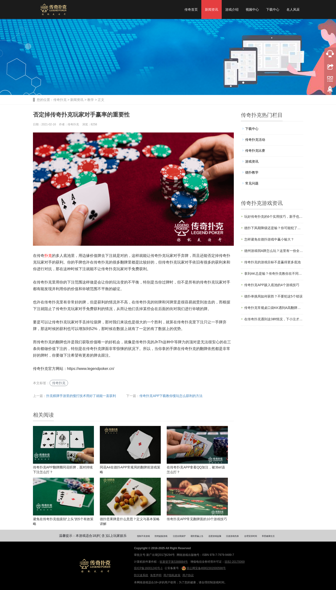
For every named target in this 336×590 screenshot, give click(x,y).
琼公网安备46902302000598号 (204, 568)
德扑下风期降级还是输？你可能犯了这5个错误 (273, 228)
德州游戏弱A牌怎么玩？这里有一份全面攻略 (273, 251)
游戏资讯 (251, 161)
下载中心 (272, 9)
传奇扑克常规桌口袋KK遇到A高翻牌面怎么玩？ (273, 308)
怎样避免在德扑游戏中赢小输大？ (269, 239)
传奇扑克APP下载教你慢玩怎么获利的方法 (171, 396)
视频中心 (252, 9)
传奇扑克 (60, 100)
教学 (90, 100)
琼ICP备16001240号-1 (148, 568)
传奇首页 (191, 9)
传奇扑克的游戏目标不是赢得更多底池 (272, 262)
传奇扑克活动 (255, 140)
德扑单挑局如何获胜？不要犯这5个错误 (273, 296)
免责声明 (155, 575)
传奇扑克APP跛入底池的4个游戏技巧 (271, 285)
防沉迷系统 (141, 575)
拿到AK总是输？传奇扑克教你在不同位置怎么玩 (273, 273)
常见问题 (251, 183)
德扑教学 (251, 172)
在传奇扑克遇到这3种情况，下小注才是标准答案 (273, 319)
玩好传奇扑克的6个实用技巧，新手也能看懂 (273, 216)
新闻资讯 (211, 9)
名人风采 (293, 9)
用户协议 (188, 575)
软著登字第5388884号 (174, 561)
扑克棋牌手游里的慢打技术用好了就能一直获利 (81, 396)
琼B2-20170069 (234, 561)
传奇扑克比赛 (255, 150)
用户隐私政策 (171, 575)
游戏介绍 (232, 9)
